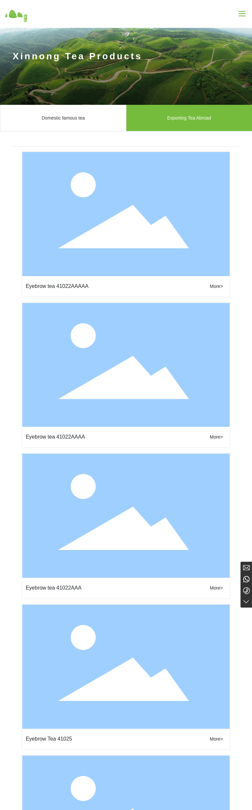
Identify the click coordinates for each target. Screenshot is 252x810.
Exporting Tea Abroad (189, 118)
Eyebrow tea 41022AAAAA (57, 286)
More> (216, 286)
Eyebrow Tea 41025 (49, 739)
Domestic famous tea (63, 118)
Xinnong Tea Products (77, 56)
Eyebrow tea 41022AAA (53, 588)
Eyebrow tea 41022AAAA (55, 437)
